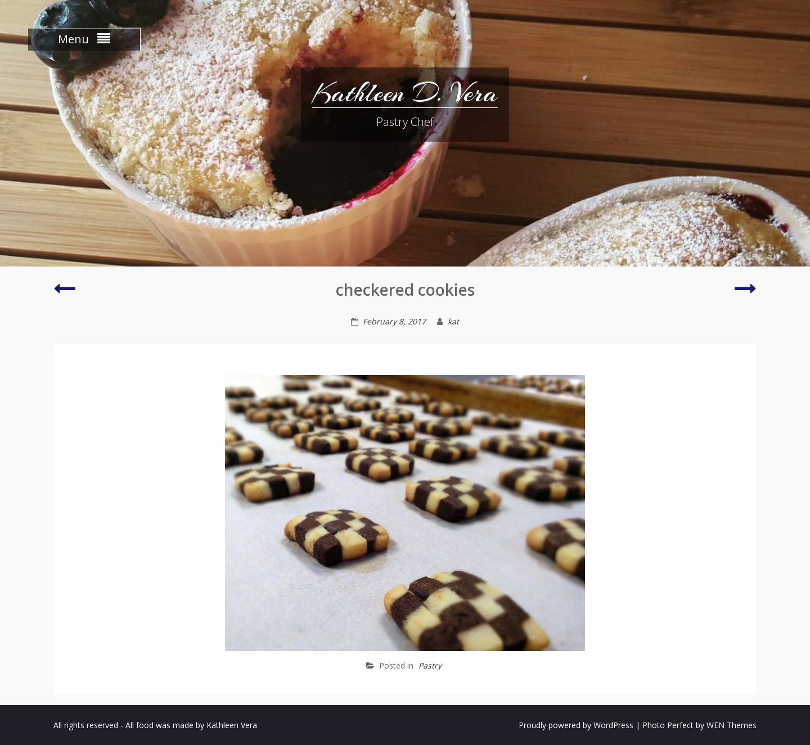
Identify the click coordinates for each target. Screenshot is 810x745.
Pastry (430, 665)
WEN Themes (731, 725)
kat (453, 321)
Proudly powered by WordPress (576, 725)
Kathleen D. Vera (405, 93)
